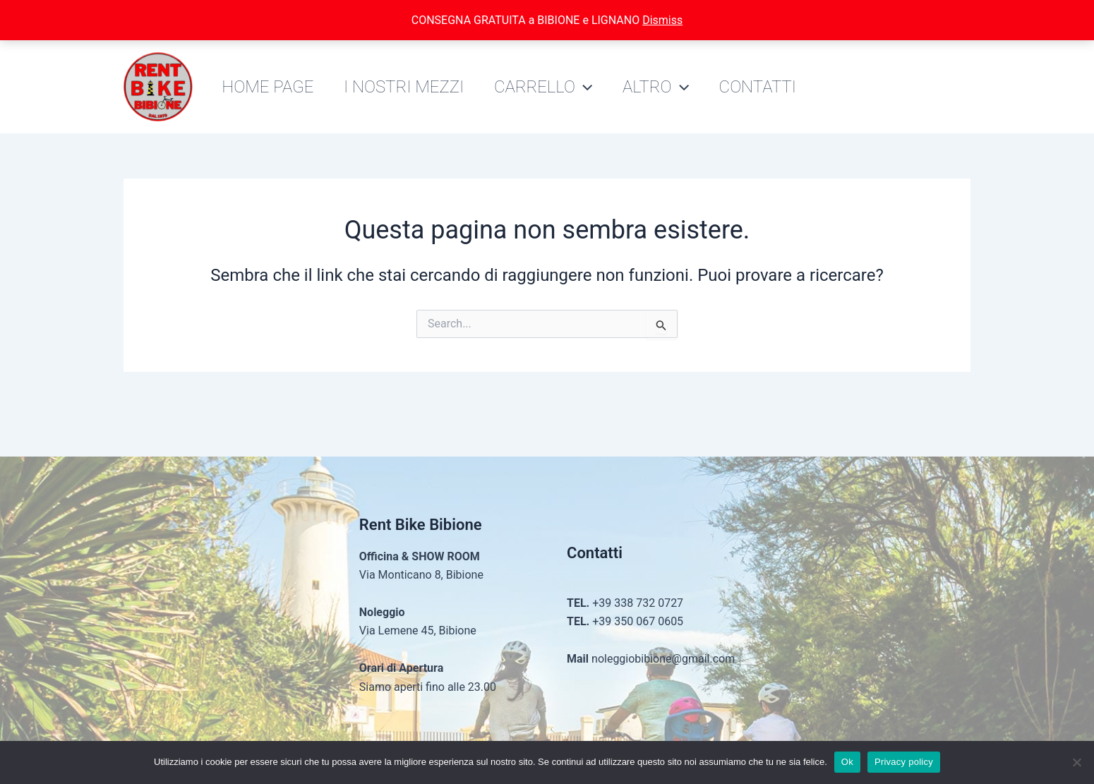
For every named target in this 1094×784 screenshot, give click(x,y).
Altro (669, 87)
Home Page (269, 87)
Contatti (775, 87)
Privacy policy (903, 761)
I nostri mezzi (409, 87)
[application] (592, 87)
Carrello (552, 87)
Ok (847, 761)
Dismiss (662, 20)
